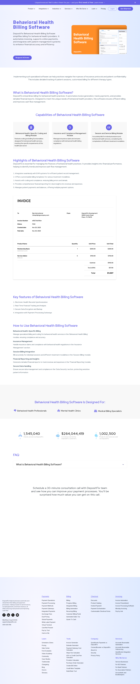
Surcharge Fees (47, 614)
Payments (45, 596)
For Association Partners (123, 670)
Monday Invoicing (121, 608)
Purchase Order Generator (75, 663)
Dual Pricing (45, 617)
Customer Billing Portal (73, 614)
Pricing (103, 9)
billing (68, 596)
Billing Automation (72, 608)
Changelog (45, 664)
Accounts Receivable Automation (122, 643)
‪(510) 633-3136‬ (6, 624)
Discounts (94, 600)
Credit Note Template (73, 668)
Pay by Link (119, 611)
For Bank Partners (121, 667)
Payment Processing (48, 603)
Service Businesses (122, 662)
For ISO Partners (121, 664)
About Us (94, 650)
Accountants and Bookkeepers (121, 673)
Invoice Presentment (122, 603)
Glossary (44, 672)
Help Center (46, 648)
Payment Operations (48, 600)
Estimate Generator (72, 645)
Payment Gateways (48, 608)
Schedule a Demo (47, 642)
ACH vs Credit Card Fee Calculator (74, 656)
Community (45, 656)
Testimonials (46, 662)
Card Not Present (47, 627)
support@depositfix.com (9, 622)
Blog (43, 667)
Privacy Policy (95, 655)
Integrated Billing (71, 606)
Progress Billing (71, 603)
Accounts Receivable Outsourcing (122, 648)
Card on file (45, 633)
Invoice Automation (122, 600)
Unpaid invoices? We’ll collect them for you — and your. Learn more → (70, 2)
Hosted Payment (96, 606)
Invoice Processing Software (125, 606)
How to (44, 670)
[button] (31, 9)
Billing (68, 600)
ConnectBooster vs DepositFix (100, 647)
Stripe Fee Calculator (73, 653)
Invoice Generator (72, 642)
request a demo (22, 57)
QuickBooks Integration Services (123, 653)
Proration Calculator (72, 660)
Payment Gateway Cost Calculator (73, 649)
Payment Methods (47, 606)
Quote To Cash (71, 619)
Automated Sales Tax (73, 617)
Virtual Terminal (47, 625)
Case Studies (46, 659)
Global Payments (47, 619)
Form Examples (46, 651)
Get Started (125, 9)
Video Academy (47, 653)
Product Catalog (96, 603)
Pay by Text (46, 630)
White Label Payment (48, 622)
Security (93, 653)
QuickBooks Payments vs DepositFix (99, 643)
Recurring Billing (71, 611)
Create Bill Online (71, 665)
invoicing (119, 596)
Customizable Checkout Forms (100, 611)
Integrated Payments (48, 611)
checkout (94, 596)
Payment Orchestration (98, 608)
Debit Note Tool (71, 671)
